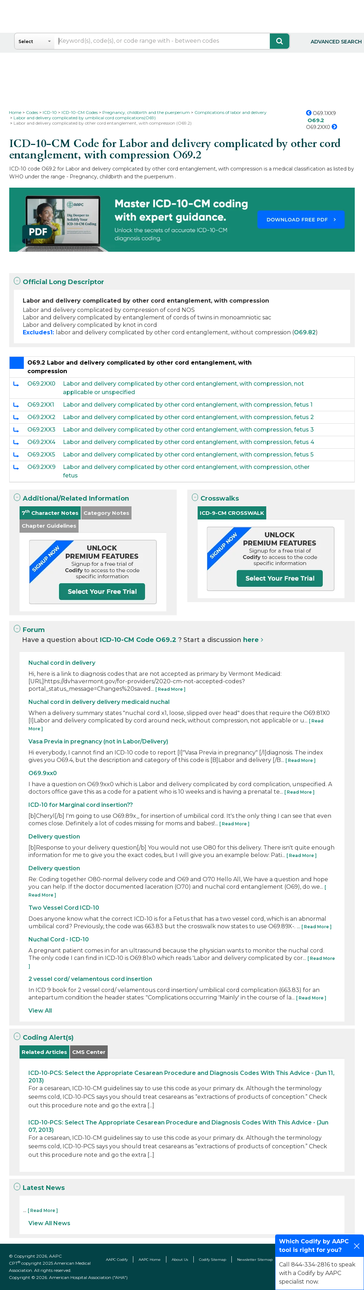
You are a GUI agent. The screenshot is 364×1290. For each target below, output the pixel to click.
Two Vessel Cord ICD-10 (63, 907)
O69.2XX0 (41, 383)
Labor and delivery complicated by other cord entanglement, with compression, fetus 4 (188, 442)
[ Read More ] (170, 689)
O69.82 (305, 332)
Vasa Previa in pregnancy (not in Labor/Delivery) (98, 741)
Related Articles (44, 1052)
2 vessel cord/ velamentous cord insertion (90, 979)
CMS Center (89, 1052)
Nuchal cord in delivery (61, 662)
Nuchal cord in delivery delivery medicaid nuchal (99, 702)
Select (25, 41)
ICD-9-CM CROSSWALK (232, 513)
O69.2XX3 (41, 429)
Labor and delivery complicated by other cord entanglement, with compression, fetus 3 (188, 429)
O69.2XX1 (40, 404)
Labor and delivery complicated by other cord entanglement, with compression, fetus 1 (187, 404)
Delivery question (54, 836)
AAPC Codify (117, 1259)
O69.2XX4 (41, 442)
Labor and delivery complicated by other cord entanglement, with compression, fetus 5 (188, 454)
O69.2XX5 (41, 454)
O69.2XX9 (41, 467)
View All (40, 1010)
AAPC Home (150, 1259)
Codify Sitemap (212, 1259)
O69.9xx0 (42, 773)
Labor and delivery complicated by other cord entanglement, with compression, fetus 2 (188, 417)
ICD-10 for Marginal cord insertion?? (80, 804)
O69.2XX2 (41, 417)
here (251, 640)
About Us (180, 1259)
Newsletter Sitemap (255, 1259)
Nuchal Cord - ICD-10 (58, 939)
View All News (49, 1223)
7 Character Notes (50, 512)
